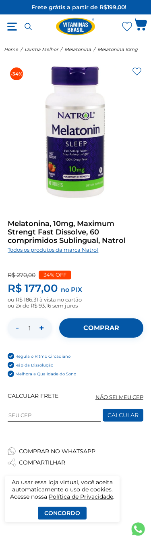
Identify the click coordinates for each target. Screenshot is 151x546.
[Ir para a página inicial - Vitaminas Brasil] (75, 26)
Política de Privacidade (81, 496)
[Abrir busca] (28, 26)
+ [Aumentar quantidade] (41, 328)
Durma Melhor (41, 49)
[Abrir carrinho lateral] (141, 26)
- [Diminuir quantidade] (17, 328)
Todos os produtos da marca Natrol (53, 250)
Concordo (62, 513)
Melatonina (77, 49)
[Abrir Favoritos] (127, 27)
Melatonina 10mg (117, 49)
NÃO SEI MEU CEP (119, 397)
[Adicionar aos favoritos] (136, 71)
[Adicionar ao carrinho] (101, 328)
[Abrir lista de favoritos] (127, 26)
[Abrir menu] (12, 26)
